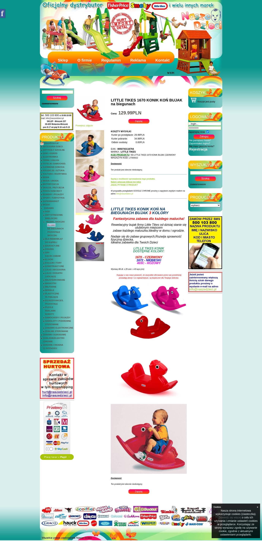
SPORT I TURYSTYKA (54, 198)
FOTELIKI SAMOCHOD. (54, 163)
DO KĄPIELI (51, 242)
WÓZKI (46, 205)
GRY (47, 252)
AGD (47, 211)
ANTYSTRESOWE (54, 215)
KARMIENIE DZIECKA (54, 167)
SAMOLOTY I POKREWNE (58, 321)
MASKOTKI (50, 283)
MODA (46, 177)
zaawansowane (50, 103)
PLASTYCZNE (52, 293)
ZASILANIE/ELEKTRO (54, 338)
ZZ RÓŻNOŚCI (50, 348)
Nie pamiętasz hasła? (200, 140)
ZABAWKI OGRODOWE (54, 334)
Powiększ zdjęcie (90, 124)
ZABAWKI (49, 208)
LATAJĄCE (50, 276)
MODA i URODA (51, 181)
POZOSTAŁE (53, 232)
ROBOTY (49, 314)
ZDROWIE (48, 341)
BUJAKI (51, 225)
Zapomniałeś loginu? (199, 143)
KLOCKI (49, 259)
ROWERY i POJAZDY (53, 194)
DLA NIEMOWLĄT (54, 239)
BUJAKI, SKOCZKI (55, 222)
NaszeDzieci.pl (51, 143)
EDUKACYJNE (52, 246)
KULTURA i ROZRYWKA (55, 174)
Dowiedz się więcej (230, 517)
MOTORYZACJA (51, 184)
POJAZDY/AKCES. (54, 300)
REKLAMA (50, 311)
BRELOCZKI (51, 218)
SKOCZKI (52, 235)
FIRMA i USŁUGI (51, 160)
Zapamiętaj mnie (196, 132)
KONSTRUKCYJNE (54, 266)
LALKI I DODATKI (54, 273)
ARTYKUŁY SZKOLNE (54, 150)
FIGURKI (49, 249)
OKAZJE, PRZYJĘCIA (53, 187)
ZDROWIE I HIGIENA (53, 345)
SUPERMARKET (51, 201)
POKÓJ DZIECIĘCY (52, 191)
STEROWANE (52, 324)
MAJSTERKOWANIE (55, 280)
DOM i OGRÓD (50, 153)
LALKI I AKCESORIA (55, 270)
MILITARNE (50, 287)
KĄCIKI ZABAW (53, 256)
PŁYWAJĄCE (51, 297)
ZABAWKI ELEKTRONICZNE (59, 328)
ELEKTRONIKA (50, 157)
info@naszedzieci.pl (55, 118)
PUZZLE (49, 307)
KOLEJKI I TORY (53, 263)
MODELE (49, 290)
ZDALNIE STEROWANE (56, 331)
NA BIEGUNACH (55, 228)
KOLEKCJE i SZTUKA (54, 170)
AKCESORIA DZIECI (53, 146)
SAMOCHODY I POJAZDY (58, 317)
